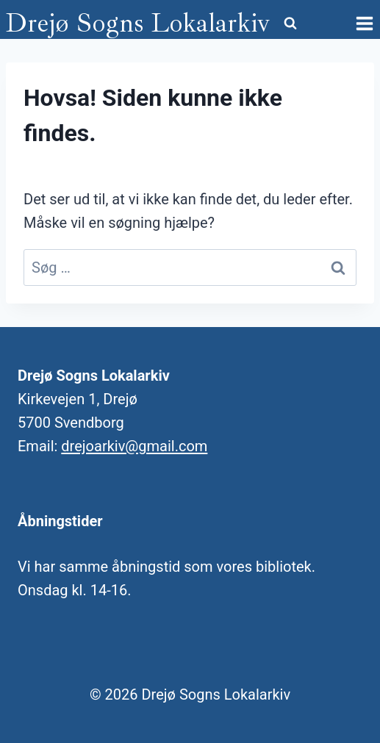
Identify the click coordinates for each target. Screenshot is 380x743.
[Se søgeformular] (290, 23)
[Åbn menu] (364, 23)
